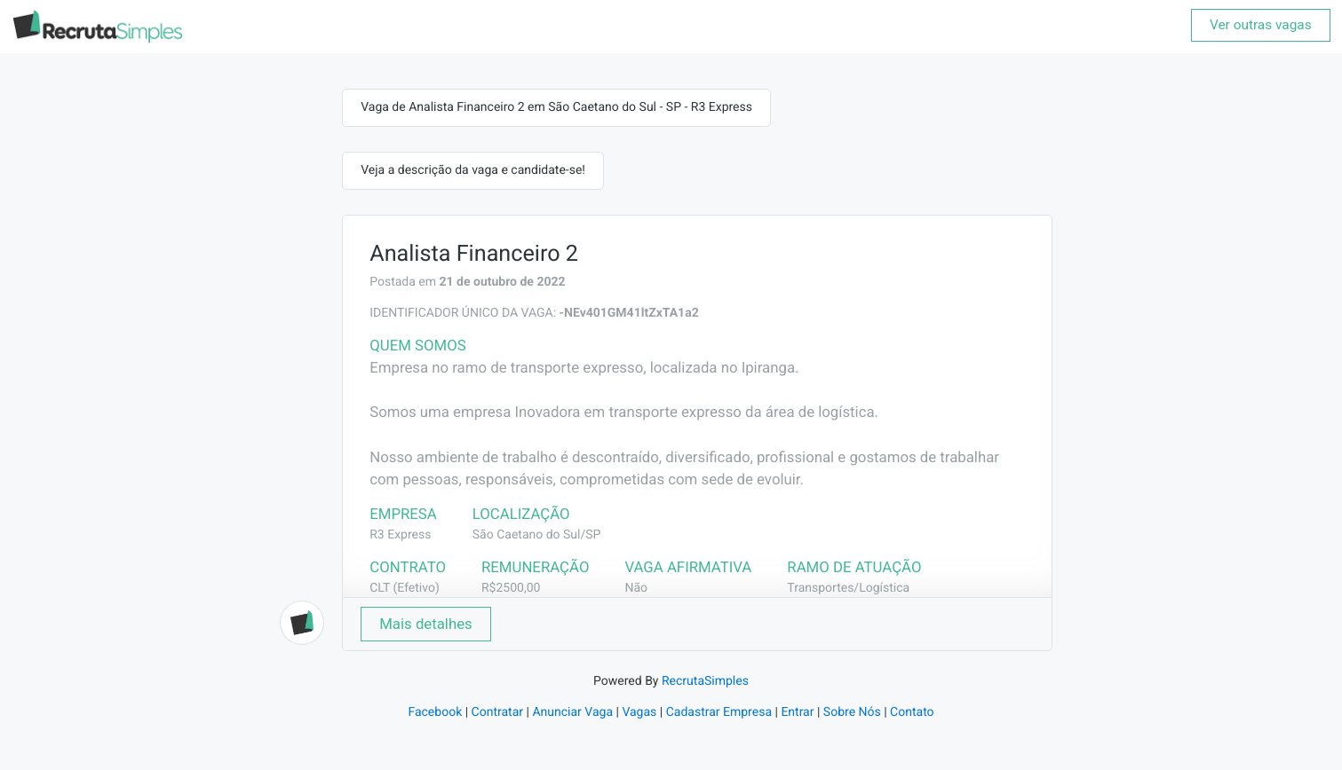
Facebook (435, 712)
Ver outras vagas (1261, 25)
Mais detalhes (425, 623)
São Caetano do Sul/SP (536, 535)
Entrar (797, 712)
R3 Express (400, 535)
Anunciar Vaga (572, 712)
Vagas (639, 712)
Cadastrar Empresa (719, 712)
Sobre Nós (852, 712)
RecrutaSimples (705, 681)
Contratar (497, 712)
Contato (911, 712)
